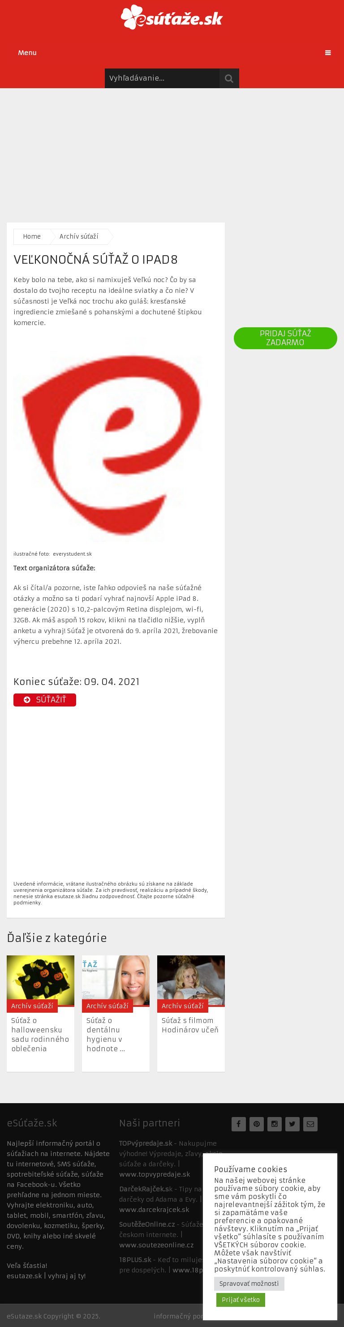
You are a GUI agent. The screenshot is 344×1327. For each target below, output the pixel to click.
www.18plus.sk (197, 1270)
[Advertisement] (172, 151)
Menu (27, 53)
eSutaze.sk (24, 1316)
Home (32, 236)
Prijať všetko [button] (241, 1300)
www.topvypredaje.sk (154, 1174)
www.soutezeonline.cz (156, 1245)
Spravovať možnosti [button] (249, 1284)
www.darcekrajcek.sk (154, 1210)
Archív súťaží (79, 236)
